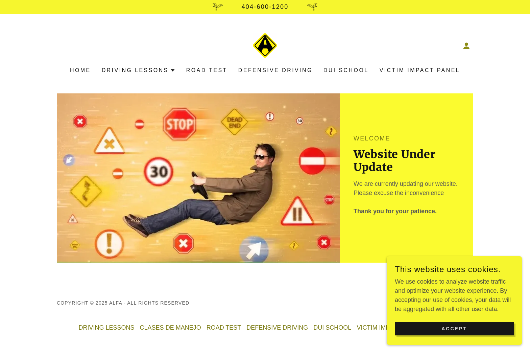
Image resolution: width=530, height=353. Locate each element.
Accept (454, 338)
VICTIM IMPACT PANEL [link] (420, 70)
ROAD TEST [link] (206, 70)
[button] (466, 45)
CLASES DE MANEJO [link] (170, 327)
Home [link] (80, 70)
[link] (265, 45)
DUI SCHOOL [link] (346, 70)
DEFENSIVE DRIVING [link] (275, 70)
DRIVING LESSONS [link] (107, 327)
